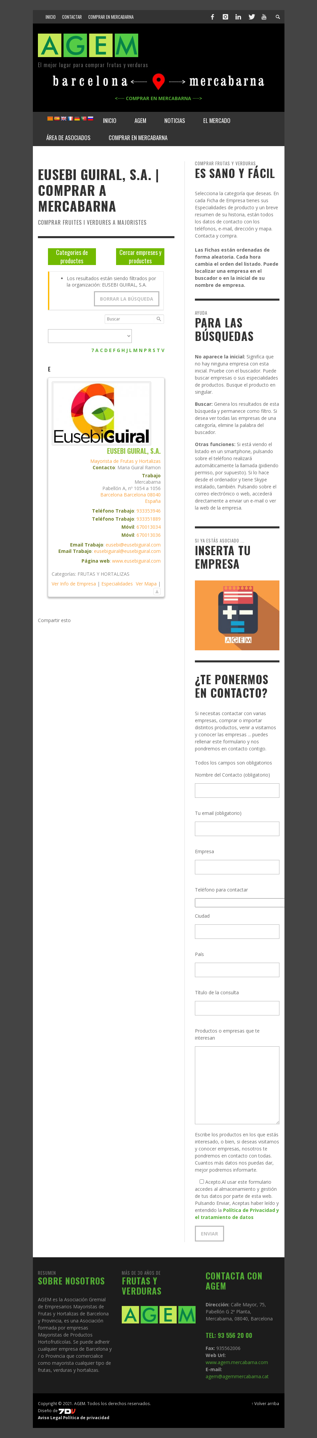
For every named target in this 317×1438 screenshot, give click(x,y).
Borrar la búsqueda (126, 299)
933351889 (149, 519)
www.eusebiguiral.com (136, 561)
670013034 (149, 527)
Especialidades (117, 583)
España (153, 501)
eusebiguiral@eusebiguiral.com (127, 551)
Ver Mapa (146, 583)
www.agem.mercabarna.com (237, 1362)
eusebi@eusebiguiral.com (133, 544)
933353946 (149, 511)
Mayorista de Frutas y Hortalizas (125, 461)
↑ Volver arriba (265, 1403)
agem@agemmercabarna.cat (237, 1376)
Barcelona (111, 494)
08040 (154, 494)
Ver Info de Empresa (74, 583)
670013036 (149, 535)
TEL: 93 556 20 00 (229, 1335)
